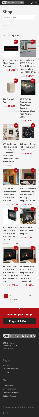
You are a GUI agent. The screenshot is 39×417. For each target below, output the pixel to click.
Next (16, 299)
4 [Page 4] (17, 296)
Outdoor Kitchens (10, 396)
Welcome (6, 365)
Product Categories (10, 369)
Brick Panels (8, 385)
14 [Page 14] (30, 296)
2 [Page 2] (10, 296)
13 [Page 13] (25, 296)
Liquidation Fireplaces (11, 392)
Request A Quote (19, 321)
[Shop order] (19, 17)
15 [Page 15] (10, 299)
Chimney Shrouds (10, 389)
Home (5, 25)
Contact (6, 372)
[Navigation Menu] (36, 3)
